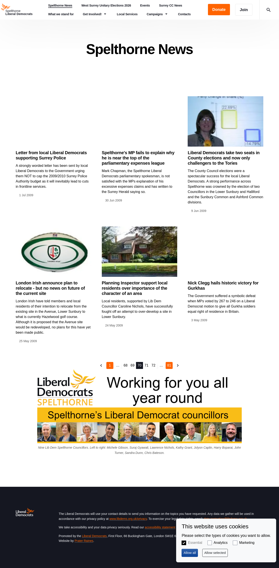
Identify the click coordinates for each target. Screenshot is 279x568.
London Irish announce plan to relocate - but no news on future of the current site (50, 288)
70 (139, 365)
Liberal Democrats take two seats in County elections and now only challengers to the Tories (224, 158)
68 (126, 365)
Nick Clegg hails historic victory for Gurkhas (223, 286)
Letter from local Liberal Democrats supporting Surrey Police (51, 155)
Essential (195, 542)
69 (132, 365)
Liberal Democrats (94, 536)
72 (153, 365)
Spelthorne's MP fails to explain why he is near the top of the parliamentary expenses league (138, 158)
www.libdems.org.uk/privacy (128, 519)
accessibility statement (160, 527)
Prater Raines (84, 541)
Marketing (246, 542)
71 (146, 365)
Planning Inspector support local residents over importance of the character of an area (135, 288)
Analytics (221, 542)
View (53, 147)
